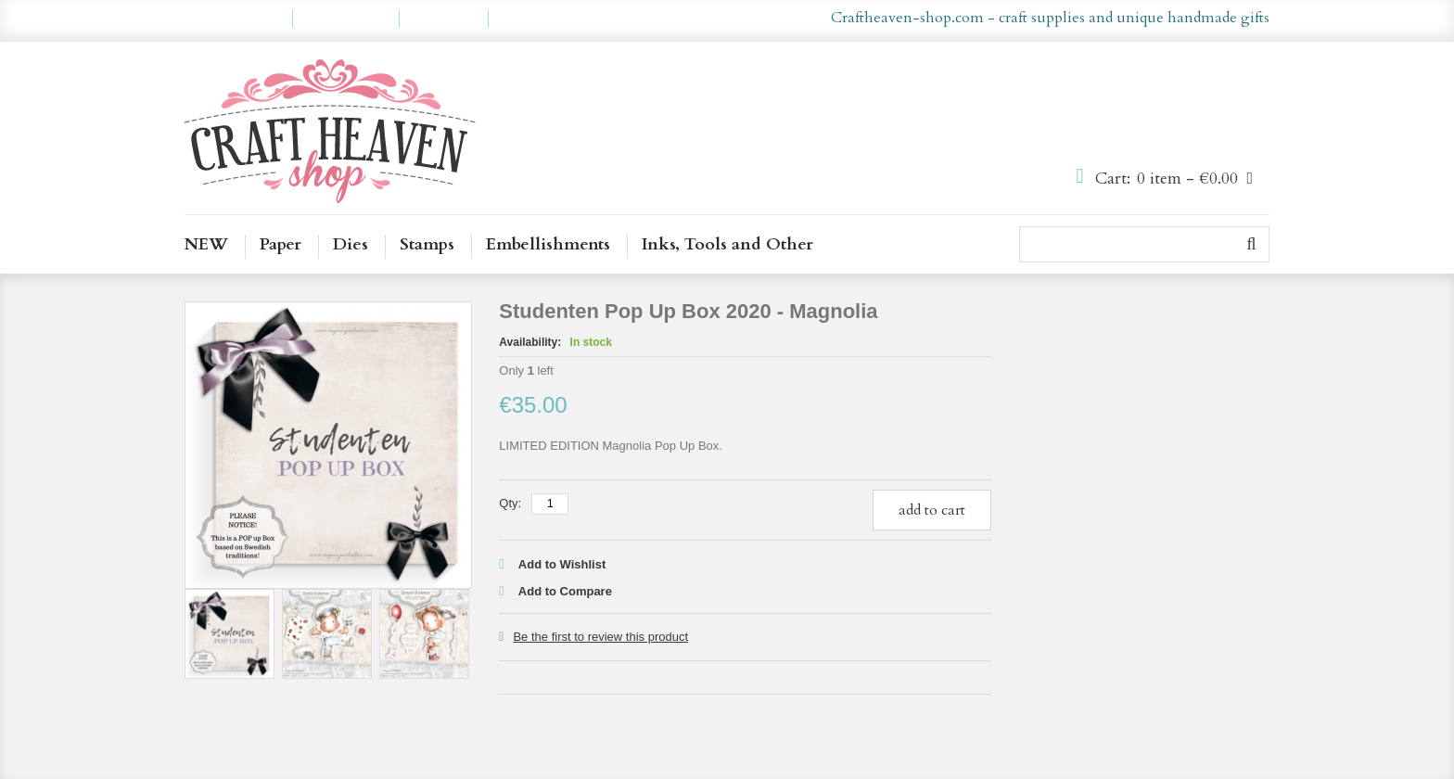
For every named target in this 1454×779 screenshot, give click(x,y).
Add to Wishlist (562, 564)
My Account (238, 18)
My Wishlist (345, 18)
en (700, 18)
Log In (522, 18)
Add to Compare (565, 591)
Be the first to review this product (600, 637)
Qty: (510, 503)
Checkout (443, 18)
